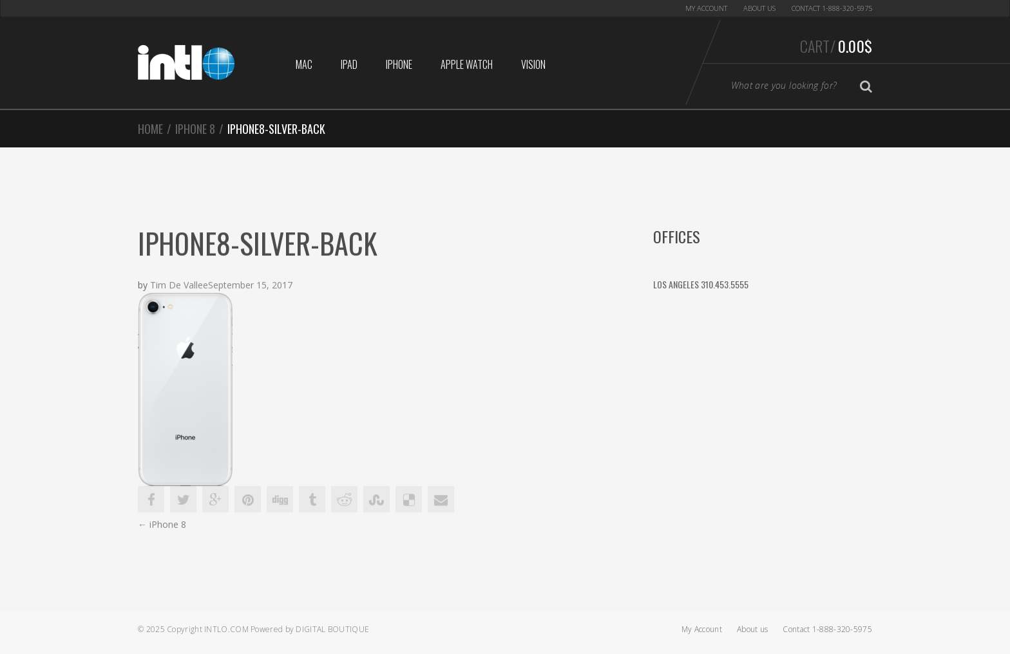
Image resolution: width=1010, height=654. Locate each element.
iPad (349, 64)
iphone (399, 64)
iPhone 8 (195, 128)
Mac (304, 64)
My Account (706, 8)
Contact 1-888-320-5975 (832, 8)
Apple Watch (467, 64)
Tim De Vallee (179, 285)
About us (759, 8)
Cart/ (836, 45)
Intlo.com (226, 629)
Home (150, 128)
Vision (533, 64)
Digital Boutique (332, 629)
